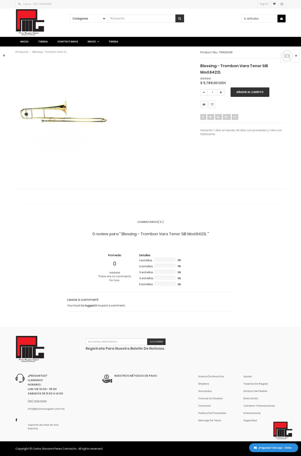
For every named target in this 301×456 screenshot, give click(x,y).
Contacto (204, 406)
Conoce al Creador (210, 398)
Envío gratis (251, 398)
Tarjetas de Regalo (256, 384)
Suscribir (156, 341)
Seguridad (250, 420)
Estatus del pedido (255, 391)
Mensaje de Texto (209, 420)
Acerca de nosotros (211, 376)
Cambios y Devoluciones (259, 406)
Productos (21, 51)
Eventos (33, 428)
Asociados (205, 391)
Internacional (252, 413)
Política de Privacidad (212, 413)
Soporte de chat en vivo (43, 425)
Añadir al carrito (250, 92)
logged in (91, 305)
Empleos (203, 384)
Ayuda (248, 376)
